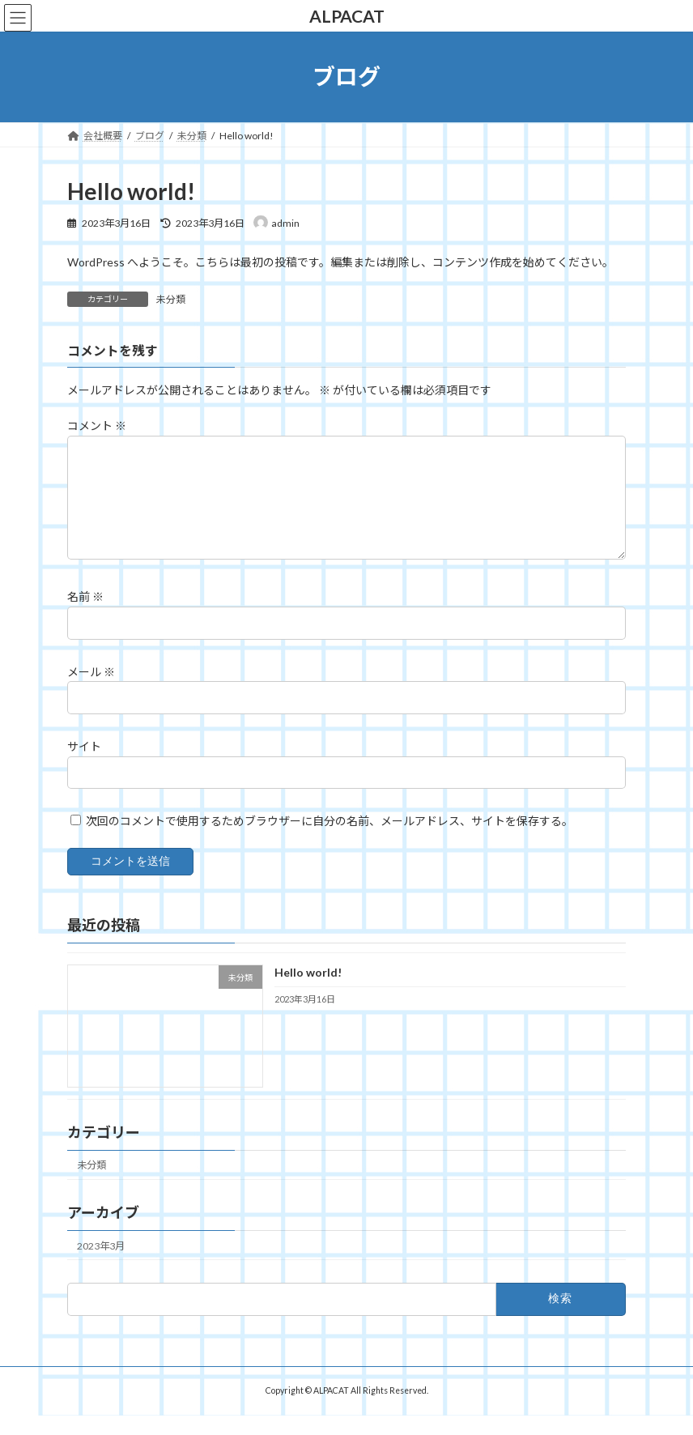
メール (91, 691)
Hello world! (308, 992)
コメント (96, 425)
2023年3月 (101, 1264)
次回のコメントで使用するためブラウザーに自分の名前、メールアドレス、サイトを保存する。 (329, 840)
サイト (84, 766)
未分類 (170, 299)
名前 (85, 616)
